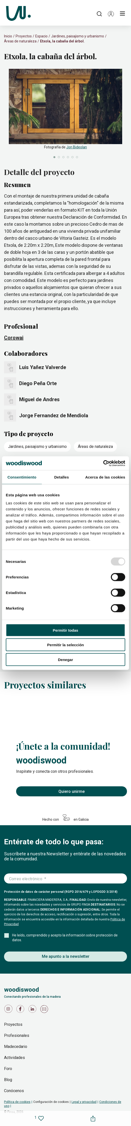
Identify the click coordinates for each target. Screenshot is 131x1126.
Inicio (8, 36)
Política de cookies (17, 1102)
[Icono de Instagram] (9, 1010)
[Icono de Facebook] (21, 1010)
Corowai (13, 338)
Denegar (65, 659)
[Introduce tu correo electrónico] (65, 878)
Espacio (41, 36)
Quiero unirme (71, 791)
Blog (8, 1079)
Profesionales (16, 1035)
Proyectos (24, 36)
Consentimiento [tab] (21, 477)
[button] (111, 14)
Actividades (14, 1057)
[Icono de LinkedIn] (33, 1010)
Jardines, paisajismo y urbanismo (77, 36)
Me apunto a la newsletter (65, 956)
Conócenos (14, 1090)
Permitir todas (65, 630)
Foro (8, 1068)
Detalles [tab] (61, 477)
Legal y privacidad (84, 1102)
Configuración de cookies (51, 1102)
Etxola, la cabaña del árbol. (62, 41)
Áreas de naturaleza (20, 41)
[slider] (65, 114)
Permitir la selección (65, 645)
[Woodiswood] (18, 14)
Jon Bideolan (76, 147)
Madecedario (15, 1046)
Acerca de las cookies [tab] (105, 477)
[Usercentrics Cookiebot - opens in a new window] (103, 463)
